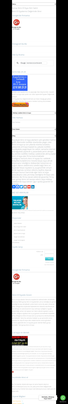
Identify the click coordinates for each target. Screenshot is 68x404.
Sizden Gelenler (18, 223)
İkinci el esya (16, 299)
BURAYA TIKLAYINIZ (18, 213)
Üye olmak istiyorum (49, 264)
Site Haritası (16, 122)
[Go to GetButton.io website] (63, 402)
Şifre (42, 255)
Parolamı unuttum (49, 262)
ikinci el (49, 367)
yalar (23, 92)
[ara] (34, 63)
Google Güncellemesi (19, 237)
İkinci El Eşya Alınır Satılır (20, 226)
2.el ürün (40, 353)
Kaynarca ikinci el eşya (19, 233)
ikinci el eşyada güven (30, 323)
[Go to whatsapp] (63, 397)
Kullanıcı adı (39, 251)
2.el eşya (19, 94)
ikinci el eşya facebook (19, 230)
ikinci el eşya (48, 346)
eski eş (19, 92)
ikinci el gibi (25, 363)
